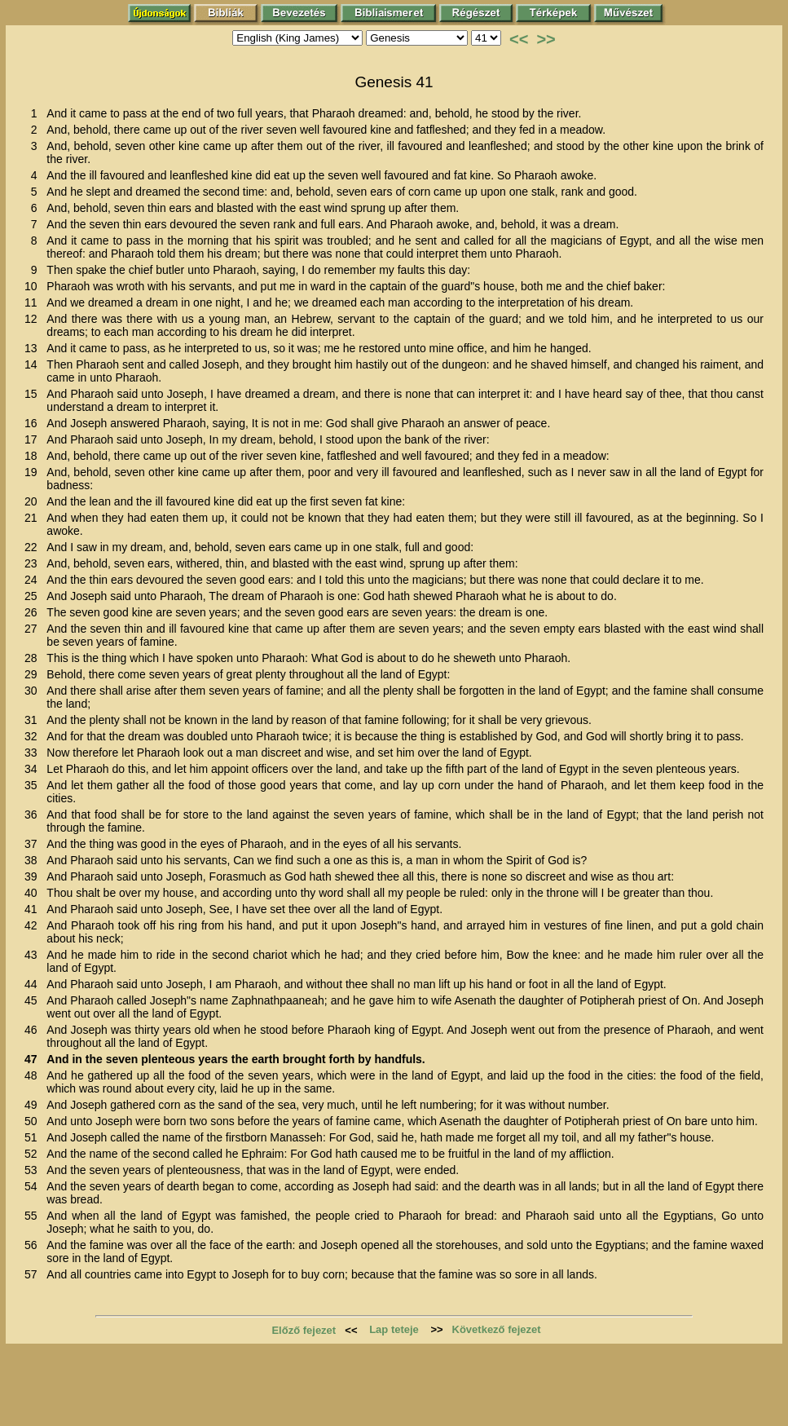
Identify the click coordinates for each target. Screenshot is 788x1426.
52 (33, 1153)
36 (33, 814)
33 (33, 752)
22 (33, 547)
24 (33, 579)
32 (33, 736)
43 (33, 954)
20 (33, 501)
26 (33, 612)
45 (33, 1000)
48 (33, 1075)
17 (33, 439)
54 (33, 1186)
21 (33, 517)
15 (33, 393)
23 (33, 563)
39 (33, 876)
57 (33, 1274)
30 (33, 690)
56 (33, 1245)
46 (33, 1029)
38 (33, 860)
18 (33, 455)
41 (33, 909)
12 (33, 318)
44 (33, 984)
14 (33, 364)
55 (33, 1215)
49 (33, 1104)
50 (33, 1121)
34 (33, 768)
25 (33, 596)
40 (33, 892)
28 (33, 657)
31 (33, 719)
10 (33, 286)
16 (33, 423)
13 (33, 348)
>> (545, 39)
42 (33, 925)
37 (33, 843)
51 (33, 1137)
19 (33, 472)
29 (33, 674)
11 (33, 302)
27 (33, 628)
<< (518, 39)
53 (33, 1170)
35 (33, 785)
